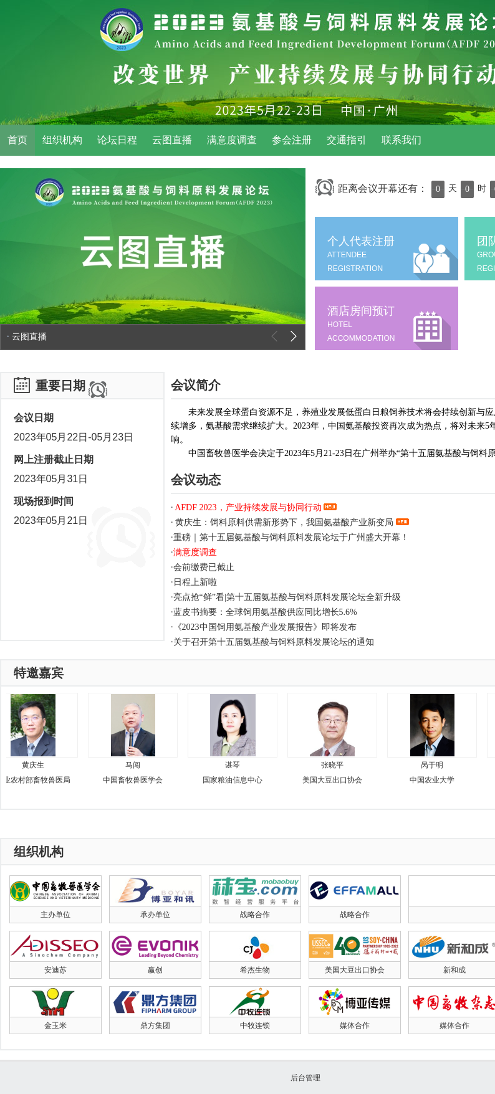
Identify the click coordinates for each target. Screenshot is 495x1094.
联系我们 (401, 140)
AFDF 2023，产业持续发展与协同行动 (255, 507)
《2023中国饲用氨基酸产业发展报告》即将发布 (265, 627)
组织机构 (62, 140)
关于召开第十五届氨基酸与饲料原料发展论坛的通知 (273, 642)
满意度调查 (232, 140)
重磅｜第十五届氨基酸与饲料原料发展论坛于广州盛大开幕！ (291, 537)
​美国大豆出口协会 (335, 780)
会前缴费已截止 (203, 567)
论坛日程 (117, 140)
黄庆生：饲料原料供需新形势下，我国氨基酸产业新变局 (291, 522)
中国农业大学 (435, 780)
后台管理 (305, 1077)
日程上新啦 (195, 582)
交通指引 (347, 140)
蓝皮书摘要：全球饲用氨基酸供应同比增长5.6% (265, 612)
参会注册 (292, 140)
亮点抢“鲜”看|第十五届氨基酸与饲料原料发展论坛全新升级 (287, 597)
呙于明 (435, 765)
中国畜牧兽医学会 (136, 780)
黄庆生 (36, 765)
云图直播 (172, 140)
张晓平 (335, 765)
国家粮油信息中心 (236, 780)
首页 (17, 140)
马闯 (135, 765)
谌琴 (235, 765)
